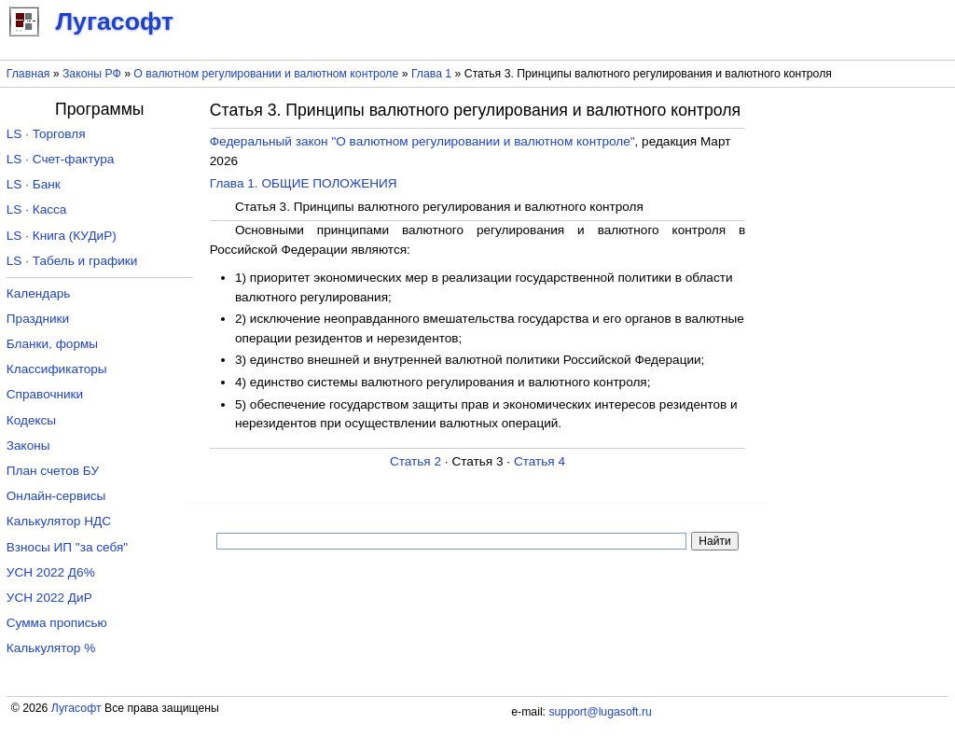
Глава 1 (431, 73)
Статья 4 (539, 461)
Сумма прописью (57, 623)
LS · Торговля (46, 134)
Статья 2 (415, 461)
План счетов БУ (53, 471)
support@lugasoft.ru (599, 711)
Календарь (39, 293)
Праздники (38, 319)
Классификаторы (57, 369)
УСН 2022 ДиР (49, 598)
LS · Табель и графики (72, 261)
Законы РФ (91, 73)
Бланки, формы (52, 344)
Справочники (45, 394)
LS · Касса (37, 209)
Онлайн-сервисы (56, 496)
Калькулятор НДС (59, 521)
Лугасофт (76, 708)
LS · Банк (34, 184)
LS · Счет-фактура (61, 159)
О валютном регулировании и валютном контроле (265, 73)
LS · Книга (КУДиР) (62, 236)
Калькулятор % (51, 648)
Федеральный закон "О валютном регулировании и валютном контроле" (422, 141)
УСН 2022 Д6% (51, 572)
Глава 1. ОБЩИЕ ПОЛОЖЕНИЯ (303, 183)
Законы (28, 446)
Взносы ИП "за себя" (67, 547)
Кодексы (31, 420)
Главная (28, 73)
